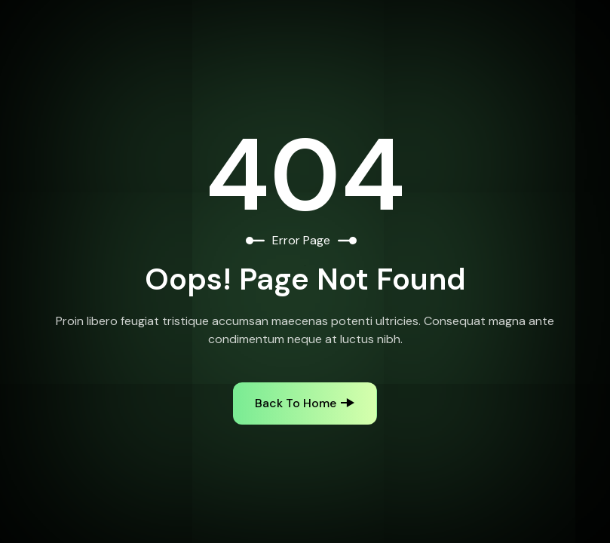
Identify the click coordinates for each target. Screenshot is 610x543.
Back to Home (295, 403)
